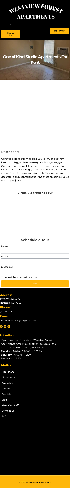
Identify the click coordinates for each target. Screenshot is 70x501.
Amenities (8, 383)
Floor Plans (8, 371)
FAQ (4, 416)
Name (4, 246)
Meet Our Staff (10, 405)
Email (4, 256)
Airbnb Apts (9, 377)
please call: (7, 267)
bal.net (18, 320)
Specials (6, 394)
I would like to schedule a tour (20, 277)
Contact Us (8, 410)
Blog (4, 399)
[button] (10, 25)
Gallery (6, 388)
